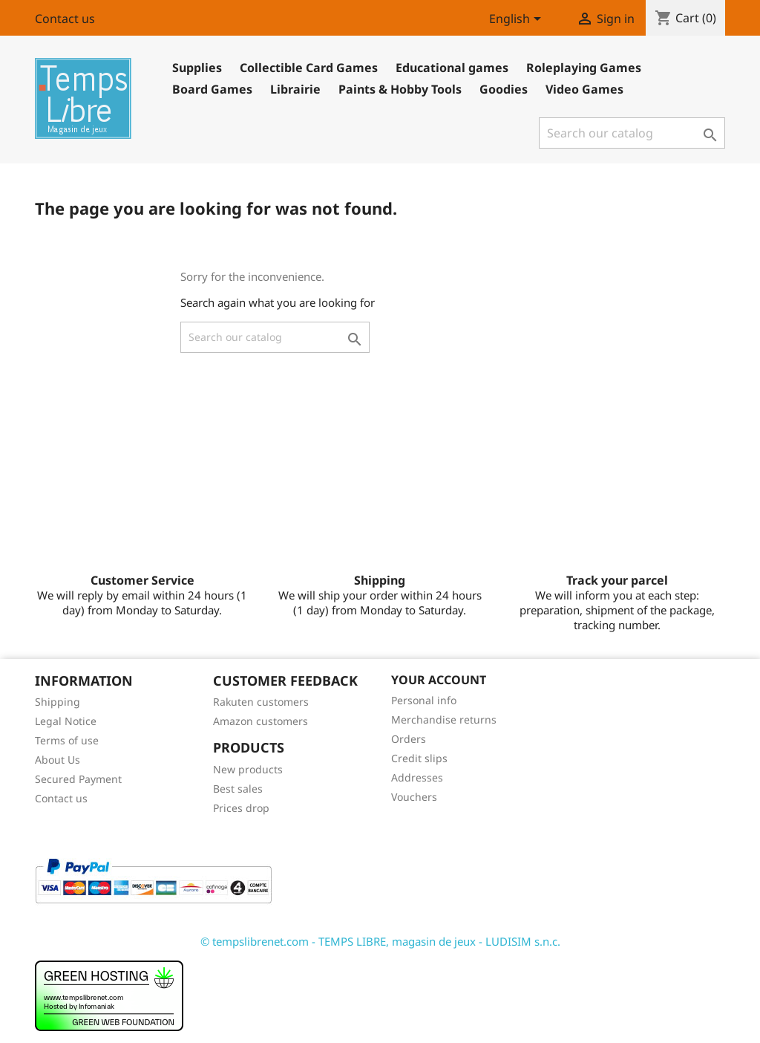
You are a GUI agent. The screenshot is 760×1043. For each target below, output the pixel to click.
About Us (57, 760)
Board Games (212, 89)
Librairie (295, 89)
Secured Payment (78, 779)
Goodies (503, 89)
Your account (438, 680)
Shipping (57, 702)
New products (248, 769)
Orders (408, 739)
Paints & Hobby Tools (400, 89)
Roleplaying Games (583, 67)
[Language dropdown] (517, 20)
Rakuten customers (261, 702)
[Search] (632, 133)
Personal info (423, 700)
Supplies (197, 67)
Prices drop (241, 808)
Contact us (65, 18)
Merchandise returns (444, 719)
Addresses (417, 777)
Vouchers (414, 797)
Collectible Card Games (309, 67)
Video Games (584, 89)
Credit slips (419, 758)
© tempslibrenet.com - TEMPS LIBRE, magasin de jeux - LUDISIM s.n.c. (380, 941)
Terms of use (67, 740)
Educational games (452, 67)
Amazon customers (260, 721)
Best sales (238, 789)
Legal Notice (65, 721)
